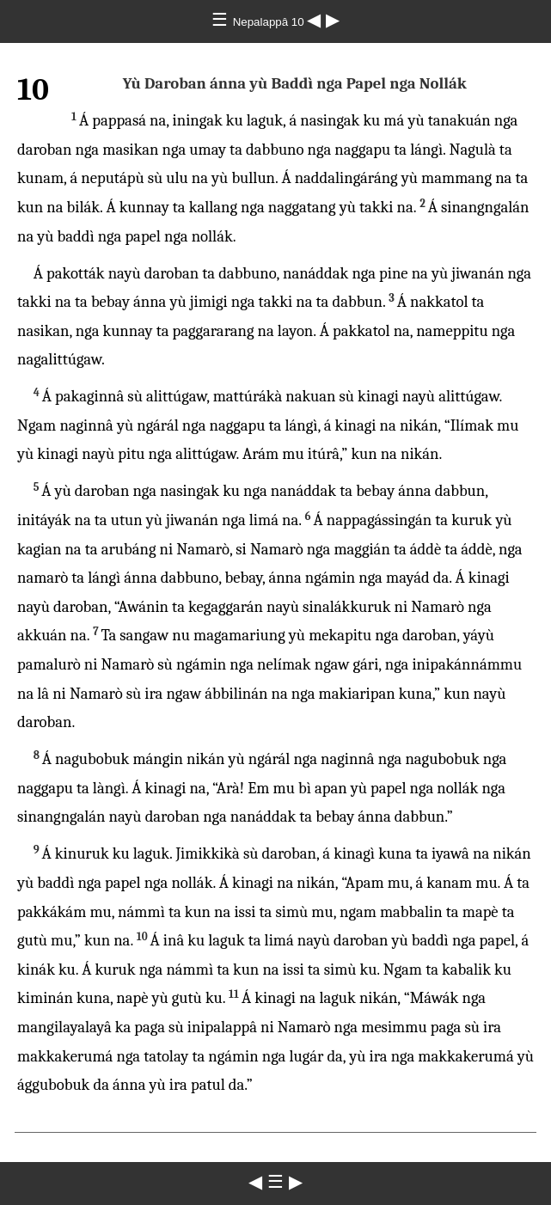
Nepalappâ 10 (270, 21)
